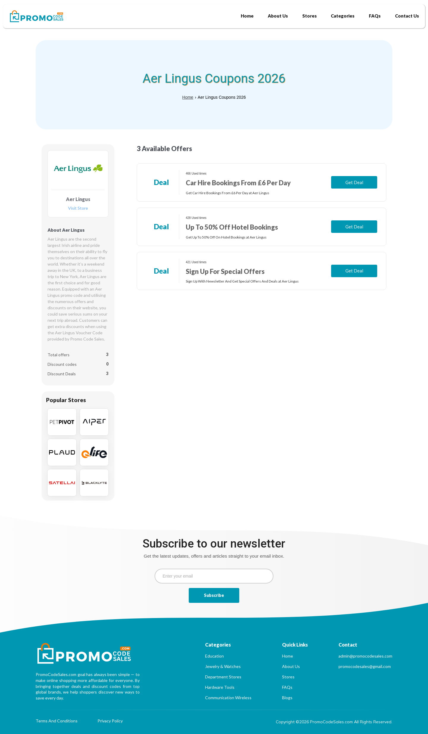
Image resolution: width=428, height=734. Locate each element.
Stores (288, 676)
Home (187, 97)
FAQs (287, 687)
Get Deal (354, 182)
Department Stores (223, 676)
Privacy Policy (110, 721)
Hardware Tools (220, 687)
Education (214, 655)
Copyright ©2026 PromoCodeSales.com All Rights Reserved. (334, 721)
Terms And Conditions (57, 721)
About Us (291, 666)
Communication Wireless (228, 697)
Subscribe (214, 595)
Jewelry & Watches (223, 666)
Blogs (287, 697)
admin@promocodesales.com (365, 655)
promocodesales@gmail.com (365, 666)
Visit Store (78, 208)
